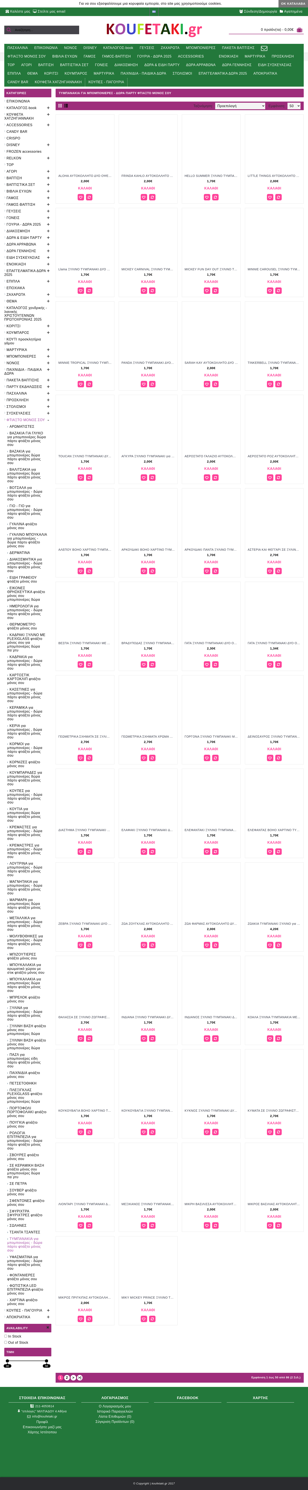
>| (79, 1377)
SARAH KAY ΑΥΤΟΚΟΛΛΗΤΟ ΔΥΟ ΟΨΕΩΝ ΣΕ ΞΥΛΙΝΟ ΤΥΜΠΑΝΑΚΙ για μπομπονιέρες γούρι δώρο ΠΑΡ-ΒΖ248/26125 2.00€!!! (212, 362)
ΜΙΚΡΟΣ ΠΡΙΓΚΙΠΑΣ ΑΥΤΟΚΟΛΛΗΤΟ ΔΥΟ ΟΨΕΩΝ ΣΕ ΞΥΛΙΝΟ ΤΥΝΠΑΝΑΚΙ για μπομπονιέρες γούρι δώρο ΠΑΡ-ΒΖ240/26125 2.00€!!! (85, 1297)
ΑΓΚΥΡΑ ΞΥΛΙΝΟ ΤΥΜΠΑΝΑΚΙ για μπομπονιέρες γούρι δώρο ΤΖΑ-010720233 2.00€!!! (148, 456)
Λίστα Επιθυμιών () (115, 1416)
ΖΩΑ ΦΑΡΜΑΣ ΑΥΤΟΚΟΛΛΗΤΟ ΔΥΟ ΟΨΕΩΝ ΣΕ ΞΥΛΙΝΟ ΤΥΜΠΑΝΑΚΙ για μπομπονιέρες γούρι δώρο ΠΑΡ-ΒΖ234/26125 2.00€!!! (212, 923)
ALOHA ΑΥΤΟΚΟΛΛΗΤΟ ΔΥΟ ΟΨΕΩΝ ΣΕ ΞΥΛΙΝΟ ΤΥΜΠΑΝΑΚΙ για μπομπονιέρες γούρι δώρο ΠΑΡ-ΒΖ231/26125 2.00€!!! (85, 176)
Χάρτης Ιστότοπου (42, 1432)
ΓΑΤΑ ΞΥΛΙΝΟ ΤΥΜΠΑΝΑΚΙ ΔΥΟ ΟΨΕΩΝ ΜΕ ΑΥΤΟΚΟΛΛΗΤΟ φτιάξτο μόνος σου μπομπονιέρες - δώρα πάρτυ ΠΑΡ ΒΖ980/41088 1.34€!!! (275, 643)
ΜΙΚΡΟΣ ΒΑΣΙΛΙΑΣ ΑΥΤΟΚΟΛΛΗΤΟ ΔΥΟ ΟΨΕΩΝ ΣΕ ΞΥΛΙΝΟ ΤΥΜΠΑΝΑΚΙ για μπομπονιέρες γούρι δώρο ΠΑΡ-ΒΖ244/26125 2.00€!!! (275, 1204)
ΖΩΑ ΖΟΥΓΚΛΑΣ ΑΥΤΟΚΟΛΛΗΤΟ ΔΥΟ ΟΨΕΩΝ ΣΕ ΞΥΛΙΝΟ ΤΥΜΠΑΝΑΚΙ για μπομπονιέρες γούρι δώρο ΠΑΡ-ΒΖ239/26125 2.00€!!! (148, 923)
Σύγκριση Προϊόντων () (114, 1421)
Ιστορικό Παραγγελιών (115, 1411)
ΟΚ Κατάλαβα (293, 3)
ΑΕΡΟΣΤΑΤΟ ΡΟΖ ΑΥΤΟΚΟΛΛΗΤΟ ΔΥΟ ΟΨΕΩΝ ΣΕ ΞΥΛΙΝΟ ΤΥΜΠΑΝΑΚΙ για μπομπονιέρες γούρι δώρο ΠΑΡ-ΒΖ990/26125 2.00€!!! (275, 456)
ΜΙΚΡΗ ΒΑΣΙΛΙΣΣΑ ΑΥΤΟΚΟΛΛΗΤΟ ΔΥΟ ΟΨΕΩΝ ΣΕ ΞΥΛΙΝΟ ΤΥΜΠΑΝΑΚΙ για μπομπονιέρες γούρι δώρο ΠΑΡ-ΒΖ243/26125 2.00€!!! (212, 1204)
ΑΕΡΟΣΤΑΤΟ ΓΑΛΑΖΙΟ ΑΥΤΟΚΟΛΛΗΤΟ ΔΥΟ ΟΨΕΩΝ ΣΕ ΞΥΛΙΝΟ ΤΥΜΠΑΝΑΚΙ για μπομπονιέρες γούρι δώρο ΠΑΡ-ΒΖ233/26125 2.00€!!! (212, 456)
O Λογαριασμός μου (115, 1406)
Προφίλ (42, 1422)
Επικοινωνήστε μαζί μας (42, 1427)
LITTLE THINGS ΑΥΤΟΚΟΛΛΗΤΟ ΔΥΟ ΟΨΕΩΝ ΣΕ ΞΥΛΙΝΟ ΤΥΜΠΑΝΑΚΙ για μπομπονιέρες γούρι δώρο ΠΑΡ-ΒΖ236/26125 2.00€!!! (275, 176)
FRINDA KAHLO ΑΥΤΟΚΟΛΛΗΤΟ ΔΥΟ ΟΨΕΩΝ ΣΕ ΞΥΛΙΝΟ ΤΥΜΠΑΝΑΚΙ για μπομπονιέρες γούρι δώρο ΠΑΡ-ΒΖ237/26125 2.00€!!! (148, 176)
